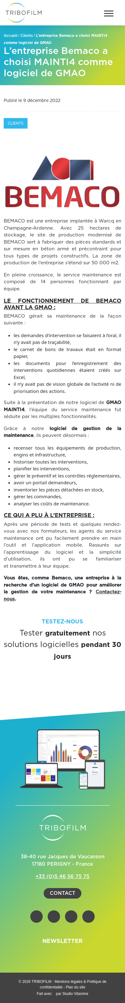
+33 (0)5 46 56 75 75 (62, 876)
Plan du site (75, 987)
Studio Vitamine (75, 994)
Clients (26, 35)
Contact (62, 893)
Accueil (10, 35)
